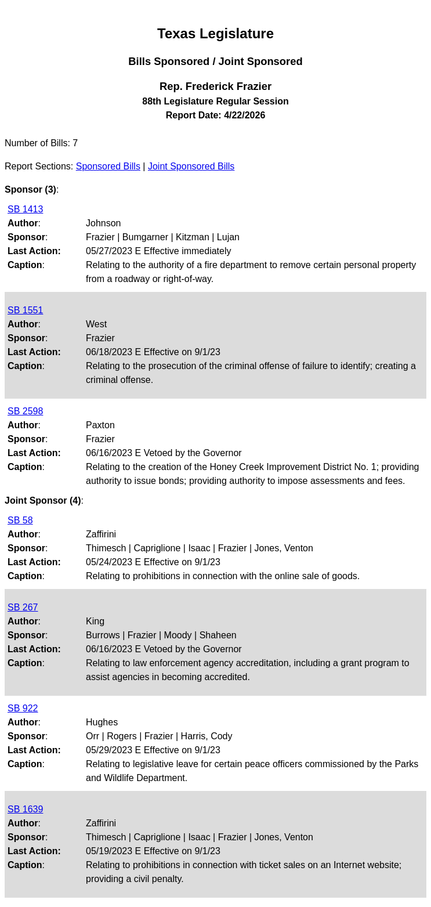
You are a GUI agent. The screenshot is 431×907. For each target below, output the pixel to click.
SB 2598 (25, 411)
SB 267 (23, 607)
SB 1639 (25, 809)
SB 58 (20, 520)
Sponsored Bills (108, 166)
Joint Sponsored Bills (191, 166)
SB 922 (23, 708)
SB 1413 (25, 209)
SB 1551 (25, 310)
